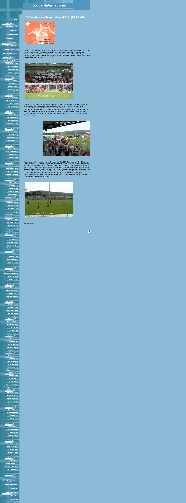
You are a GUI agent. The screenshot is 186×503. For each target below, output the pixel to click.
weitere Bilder (29, 223)
